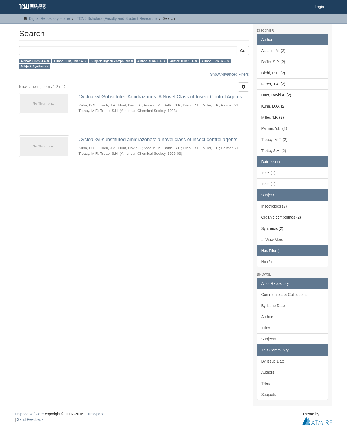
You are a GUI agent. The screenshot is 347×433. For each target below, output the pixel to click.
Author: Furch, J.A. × (35, 61)
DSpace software (29, 414)
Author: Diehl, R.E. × (215, 61)
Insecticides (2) (274, 206)
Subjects (268, 339)
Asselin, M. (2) (273, 51)
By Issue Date (273, 305)
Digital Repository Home (49, 18)
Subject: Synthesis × (35, 66)
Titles (265, 328)
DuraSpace (94, 414)
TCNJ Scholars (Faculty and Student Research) (117, 18)
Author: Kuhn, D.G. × (151, 61)
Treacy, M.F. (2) (274, 139)
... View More (272, 239)
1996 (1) (268, 173)
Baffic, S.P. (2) (273, 62)
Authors (267, 317)
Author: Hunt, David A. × (69, 61)
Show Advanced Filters (229, 74)
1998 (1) (268, 184)
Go (242, 51)
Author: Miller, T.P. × (183, 61)
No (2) (266, 262)
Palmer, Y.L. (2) (274, 128)
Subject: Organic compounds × (112, 61)
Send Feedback (30, 419)
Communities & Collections (284, 294)
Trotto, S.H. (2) (273, 150)
